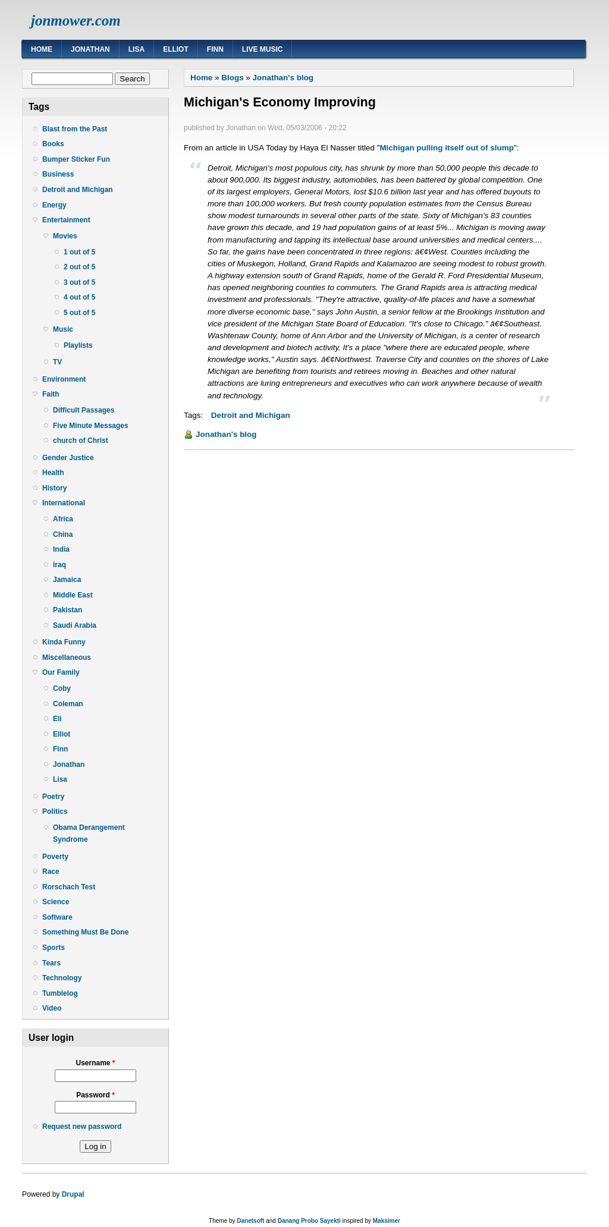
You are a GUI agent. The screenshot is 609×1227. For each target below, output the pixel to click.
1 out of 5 (79, 252)
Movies (65, 236)
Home (41, 49)
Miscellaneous (66, 657)
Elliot (176, 49)
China (63, 534)
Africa (63, 519)
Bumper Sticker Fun (76, 159)
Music (63, 329)
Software (57, 917)
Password (95, 1095)
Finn (215, 49)
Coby (62, 688)
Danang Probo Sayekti (309, 1220)
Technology (61, 978)
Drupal (73, 1194)
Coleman (68, 704)
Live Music (262, 49)
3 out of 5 (79, 282)
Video (51, 1008)
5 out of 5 (79, 313)
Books (53, 144)
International (63, 503)
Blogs (232, 77)
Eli (57, 719)
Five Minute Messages (90, 425)
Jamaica (67, 579)
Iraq (59, 565)
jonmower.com (76, 20)
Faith (50, 394)
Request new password (81, 1126)
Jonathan (90, 49)
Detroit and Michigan (77, 189)
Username (95, 1063)
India (61, 549)
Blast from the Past (74, 129)
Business (58, 174)
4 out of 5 (79, 297)
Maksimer (386, 1220)
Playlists (78, 345)
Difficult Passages (83, 410)
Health (53, 472)
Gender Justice (68, 458)
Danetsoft (250, 1220)
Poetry (53, 796)
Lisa (136, 49)
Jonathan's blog (283, 77)
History (54, 488)
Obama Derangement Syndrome (89, 833)
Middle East (73, 595)
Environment (64, 379)
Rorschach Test (68, 887)
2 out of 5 (79, 267)
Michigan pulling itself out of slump (446, 147)
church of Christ (80, 440)
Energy (54, 205)
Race (50, 871)
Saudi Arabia (74, 625)
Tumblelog (60, 993)
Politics (55, 811)
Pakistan (67, 610)
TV (57, 362)
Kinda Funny (64, 642)
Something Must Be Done (85, 932)
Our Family (61, 672)
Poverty (55, 856)
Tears (51, 963)
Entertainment (66, 220)
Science (55, 902)
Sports (53, 947)
